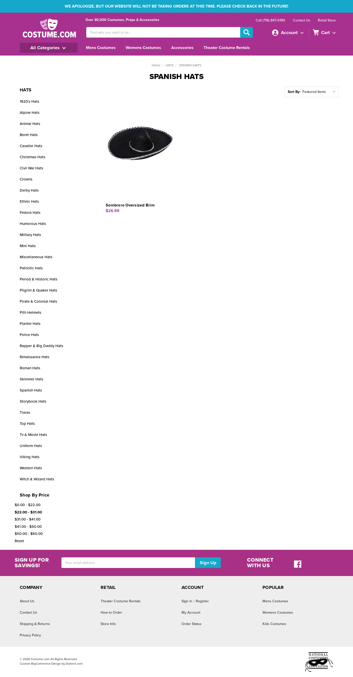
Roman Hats (30, 368)
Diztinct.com (73, 663)
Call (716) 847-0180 (269, 20)
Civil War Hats (31, 168)
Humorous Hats (33, 223)
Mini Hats (28, 246)
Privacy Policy (31, 635)
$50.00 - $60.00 (28, 533)
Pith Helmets (30, 312)
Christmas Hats (33, 157)
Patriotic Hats (31, 268)
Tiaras (25, 412)
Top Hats (27, 423)
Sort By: (293, 92)
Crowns (26, 179)
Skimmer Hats (31, 379)
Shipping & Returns (35, 624)
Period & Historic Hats (38, 279)
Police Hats (29, 334)
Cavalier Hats (31, 146)
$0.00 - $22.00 (27, 505)
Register (202, 601)
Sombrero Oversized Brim (131, 205)
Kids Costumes (274, 624)
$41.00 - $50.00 (28, 526)
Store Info (108, 624)
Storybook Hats (33, 401)
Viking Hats (29, 457)
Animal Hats (30, 123)
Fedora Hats (30, 212)
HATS (169, 65)
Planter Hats (30, 323)
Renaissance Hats (35, 357)
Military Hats (30, 234)
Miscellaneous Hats (36, 257)
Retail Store (326, 20)
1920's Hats (30, 101)
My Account (191, 612)
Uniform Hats (31, 446)
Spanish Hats (31, 390)
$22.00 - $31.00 (28, 512)
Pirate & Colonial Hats (38, 301)
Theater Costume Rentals (233, 47)
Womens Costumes (146, 47)
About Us (27, 601)
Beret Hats (29, 135)
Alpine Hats (29, 112)
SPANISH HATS (190, 65)
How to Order (111, 612)
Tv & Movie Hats (34, 434)
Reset (20, 541)
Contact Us (301, 20)
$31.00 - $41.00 (28, 519)
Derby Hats (29, 190)
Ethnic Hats (29, 201)
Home (155, 65)
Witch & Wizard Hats (37, 479)
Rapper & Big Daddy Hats (41, 346)
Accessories (186, 47)
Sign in (187, 601)
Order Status (192, 624)
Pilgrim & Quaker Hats (38, 290)
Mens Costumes (101, 47)
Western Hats (31, 468)
